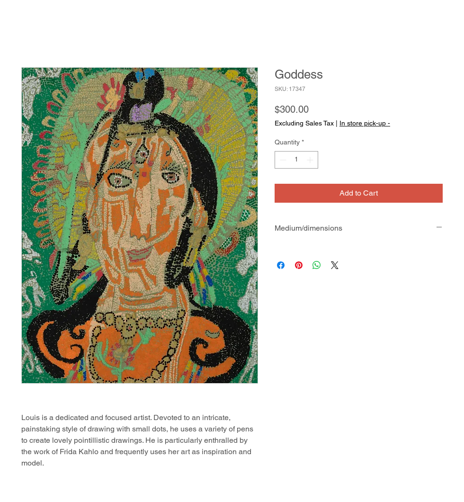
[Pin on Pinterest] (298, 265)
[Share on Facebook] (280, 265)
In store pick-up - (364, 123)
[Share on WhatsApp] (316, 265)
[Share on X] (334, 265)
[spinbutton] (296, 160)
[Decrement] (282, 160)
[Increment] (311, 160)
